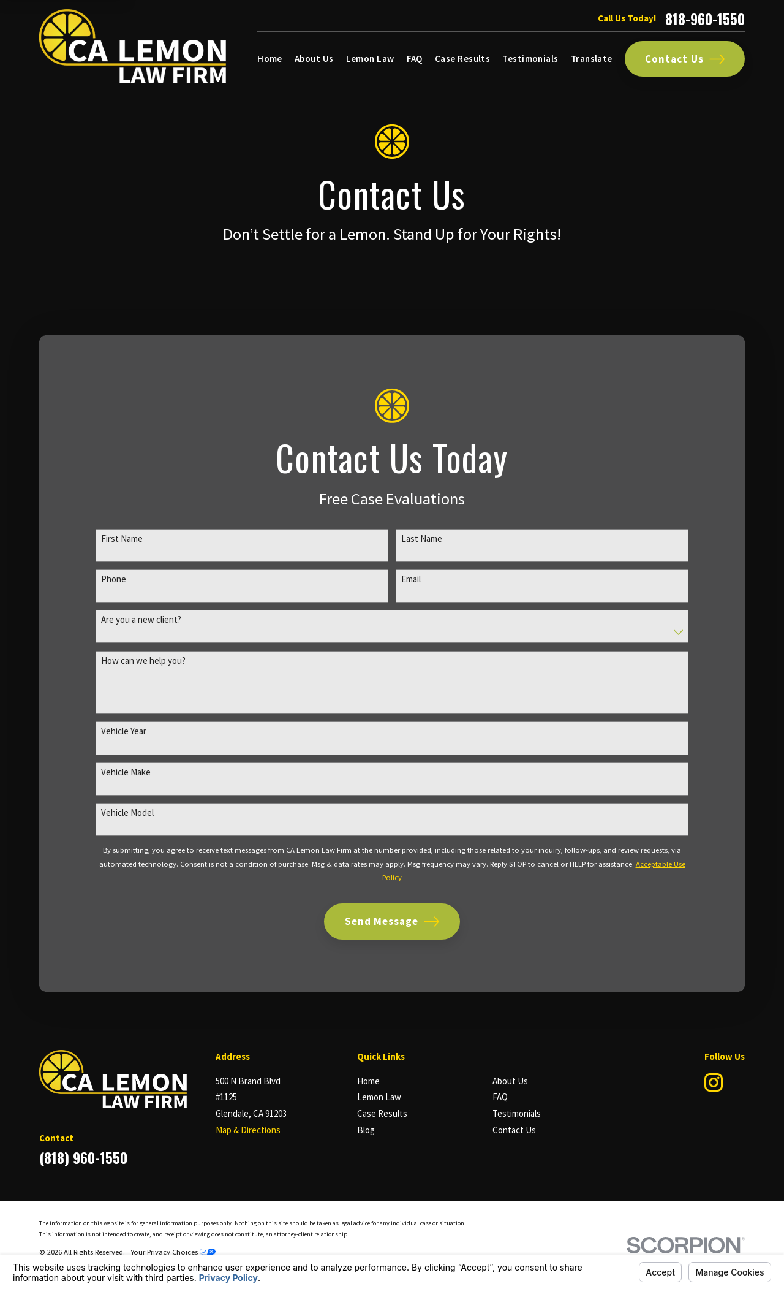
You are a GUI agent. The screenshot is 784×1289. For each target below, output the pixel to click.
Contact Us (685, 59)
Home (368, 1081)
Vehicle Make (126, 772)
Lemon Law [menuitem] (370, 58)
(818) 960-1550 (83, 1157)
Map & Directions (248, 1130)
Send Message (392, 922)
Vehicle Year (123, 731)
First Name (122, 538)
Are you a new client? (141, 620)
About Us (510, 1081)
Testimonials (516, 1113)
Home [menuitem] (269, 58)
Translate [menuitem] (591, 58)
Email (411, 579)
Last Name (421, 538)
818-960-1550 (705, 19)
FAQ (500, 1097)
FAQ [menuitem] (415, 58)
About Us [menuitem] (314, 58)
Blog (366, 1130)
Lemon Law (379, 1097)
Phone (113, 579)
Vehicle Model (127, 813)
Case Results (382, 1113)
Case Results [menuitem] (462, 58)
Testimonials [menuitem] (530, 58)
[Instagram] (714, 1082)
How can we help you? (143, 660)
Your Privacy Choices (173, 1252)
